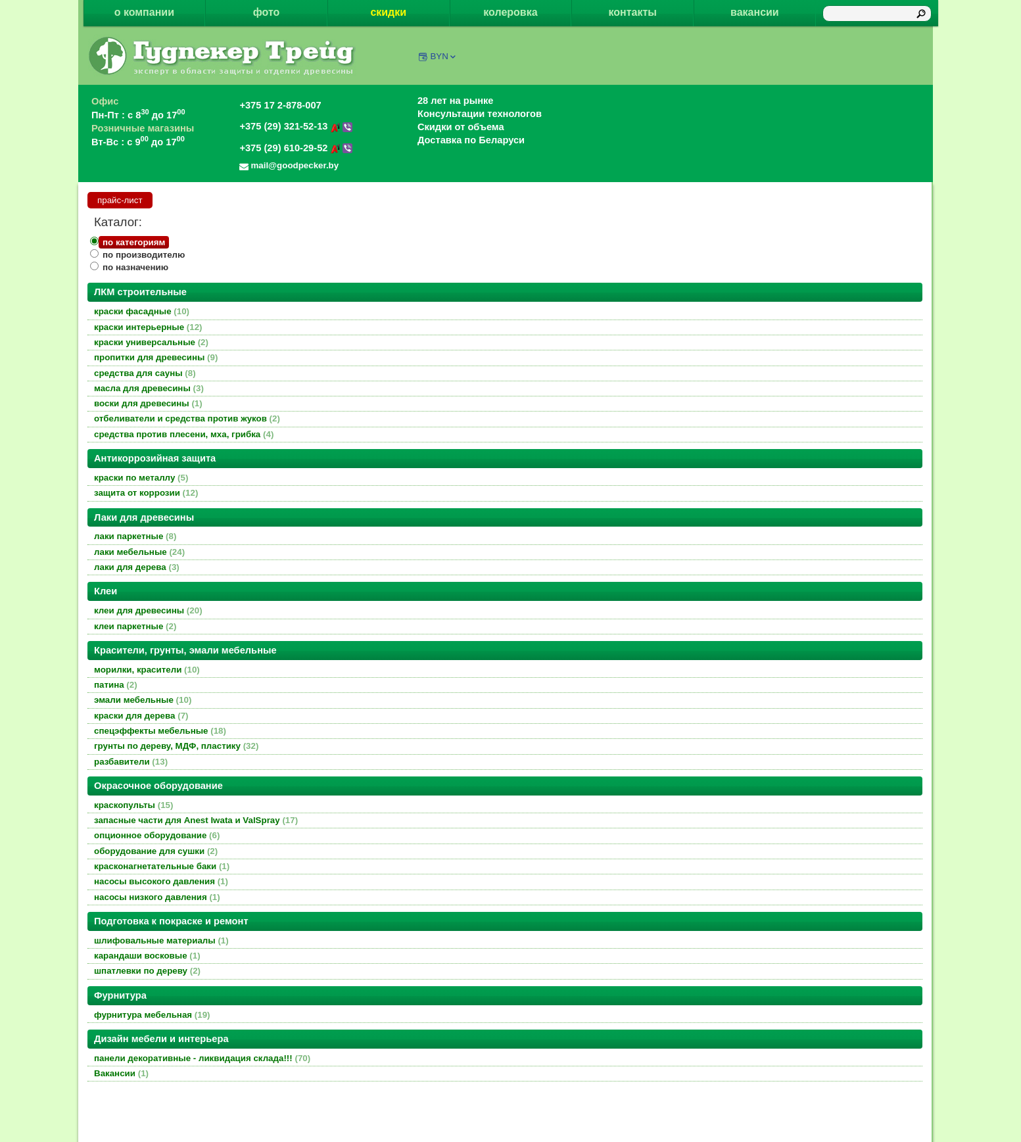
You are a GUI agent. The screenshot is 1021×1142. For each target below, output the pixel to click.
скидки (388, 12)
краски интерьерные (148, 327)
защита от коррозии (146, 493)
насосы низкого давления (157, 897)
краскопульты (133, 805)
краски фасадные (141, 311)
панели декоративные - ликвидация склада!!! (202, 1058)
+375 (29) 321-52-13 (295, 126)
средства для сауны (145, 373)
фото (266, 12)
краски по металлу (141, 478)
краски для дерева (141, 716)
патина (115, 685)
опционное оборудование (157, 835)
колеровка (510, 12)
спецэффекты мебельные (160, 731)
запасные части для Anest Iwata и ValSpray (196, 820)
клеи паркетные (135, 626)
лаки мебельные (139, 552)
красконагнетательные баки (161, 866)
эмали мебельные (142, 700)
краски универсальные (151, 342)
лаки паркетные (135, 536)
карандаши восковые (147, 956)
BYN (443, 56)
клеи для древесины (148, 610)
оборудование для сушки (156, 851)
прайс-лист (120, 200)
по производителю (144, 255)
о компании (144, 12)
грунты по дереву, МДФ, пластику (176, 746)
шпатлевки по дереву (147, 971)
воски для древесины (148, 403)
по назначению (135, 267)
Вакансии (121, 1073)
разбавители (131, 762)
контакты (632, 12)
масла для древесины (149, 388)
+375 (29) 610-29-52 (295, 148)
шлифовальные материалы (161, 940)
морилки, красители (147, 670)
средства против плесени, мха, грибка (183, 434)
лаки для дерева (136, 567)
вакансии (754, 12)
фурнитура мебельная (152, 1015)
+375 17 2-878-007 (280, 105)
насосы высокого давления (161, 881)
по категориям (134, 242)
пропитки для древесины (156, 357)
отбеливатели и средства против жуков (187, 418)
